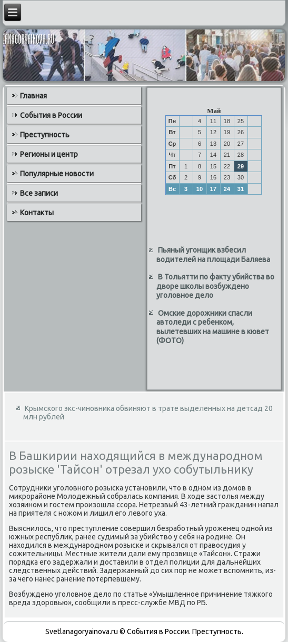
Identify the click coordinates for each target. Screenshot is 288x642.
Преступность (44, 135)
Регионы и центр (49, 154)
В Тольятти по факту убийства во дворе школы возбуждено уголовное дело (215, 286)
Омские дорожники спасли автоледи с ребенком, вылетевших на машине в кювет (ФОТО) (212, 327)
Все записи (39, 193)
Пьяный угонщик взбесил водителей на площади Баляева (213, 255)
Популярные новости (57, 173)
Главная (33, 96)
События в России (51, 115)
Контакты (37, 212)
